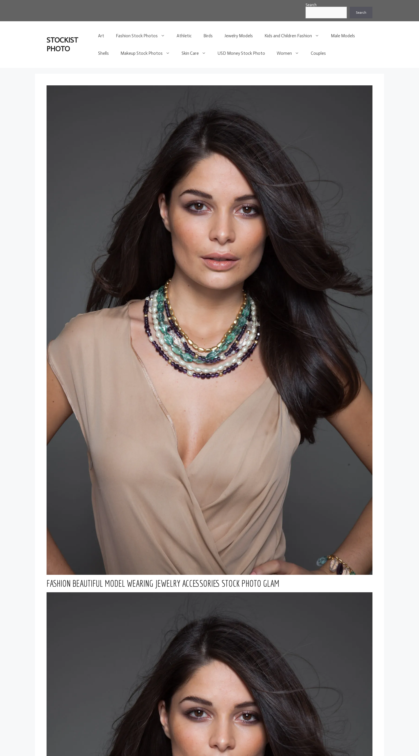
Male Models (343, 35)
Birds (208, 35)
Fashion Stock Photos (143, 36)
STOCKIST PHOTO (62, 44)
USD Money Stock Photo (241, 53)
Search (311, 5)
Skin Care (197, 53)
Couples (318, 53)
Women (291, 53)
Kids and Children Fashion (294, 36)
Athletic (184, 35)
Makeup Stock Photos (148, 53)
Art (101, 35)
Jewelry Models (238, 35)
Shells (103, 53)
